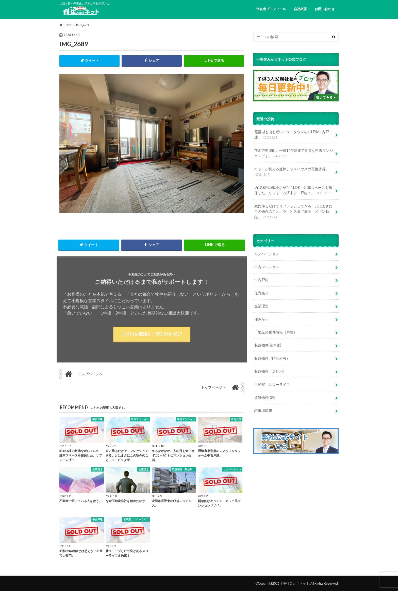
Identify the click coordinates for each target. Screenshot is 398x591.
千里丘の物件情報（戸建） (275, 332)
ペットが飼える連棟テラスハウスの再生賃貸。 (291, 172)
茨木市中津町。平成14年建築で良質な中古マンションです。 (293, 153)
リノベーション (266, 254)
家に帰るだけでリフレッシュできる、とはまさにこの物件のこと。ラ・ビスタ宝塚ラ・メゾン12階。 (293, 212)
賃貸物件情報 (265, 397)
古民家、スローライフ (272, 384)
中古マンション (266, 267)
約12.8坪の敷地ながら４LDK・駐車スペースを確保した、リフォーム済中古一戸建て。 (293, 190)
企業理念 (261, 306)
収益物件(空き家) (267, 345)
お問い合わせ (325, 9)
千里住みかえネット (294, 583)
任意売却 (261, 293)
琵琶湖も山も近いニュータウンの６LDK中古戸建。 (291, 135)
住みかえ (261, 319)
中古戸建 (261, 280)
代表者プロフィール (271, 9)
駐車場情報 (263, 410)
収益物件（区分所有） (272, 358)
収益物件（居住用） (270, 371)
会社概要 (300, 9)
